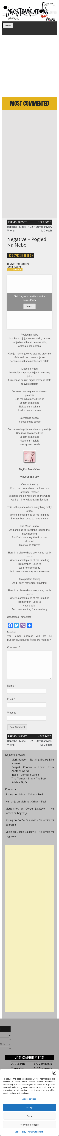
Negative (17, 268)
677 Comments (43, 1064)
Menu (8, 25)
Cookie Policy (20, 1132)
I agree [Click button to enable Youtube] (29, 308)
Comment (13, 648)
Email (11, 700)
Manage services (29, 1099)
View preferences (29, 1124)
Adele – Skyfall (19, 783)
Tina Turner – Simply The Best (28, 780)
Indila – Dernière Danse (25, 776)
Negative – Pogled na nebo (26, 243)
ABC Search (18, 1064)
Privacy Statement (35, 1132)
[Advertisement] (29, 65)
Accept (29, 1107)
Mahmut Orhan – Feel (30, 796)
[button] (54, 1072)
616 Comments (43, 1068)
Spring (26, 265)
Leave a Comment (15, 271)
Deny (29, 1116)
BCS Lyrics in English (20, 257)
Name (11, 687)
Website (11, 714)
